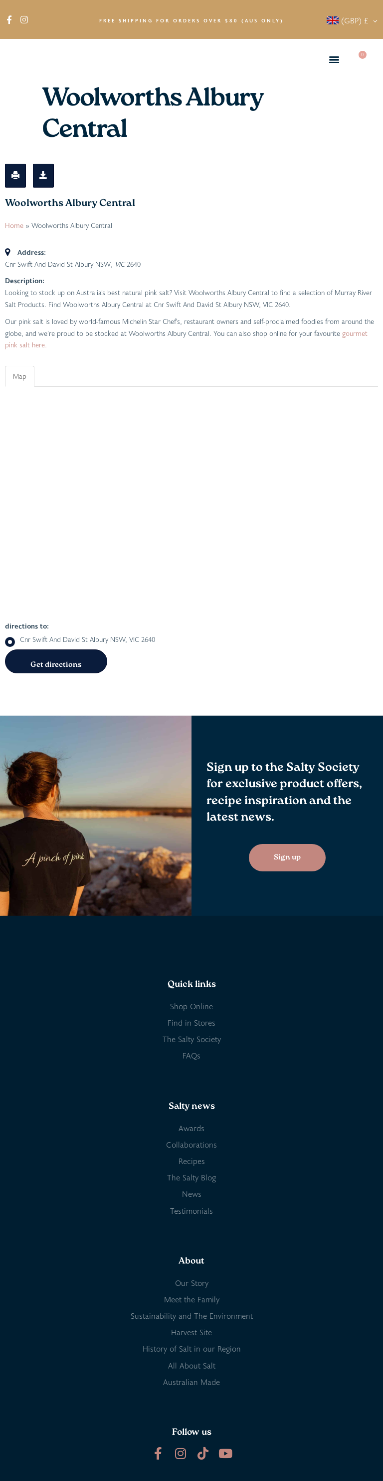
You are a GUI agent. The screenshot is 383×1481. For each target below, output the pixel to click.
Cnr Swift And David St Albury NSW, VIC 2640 (80, 639)
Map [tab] (19, 376)
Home (14, 225)
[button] (334, 59)
